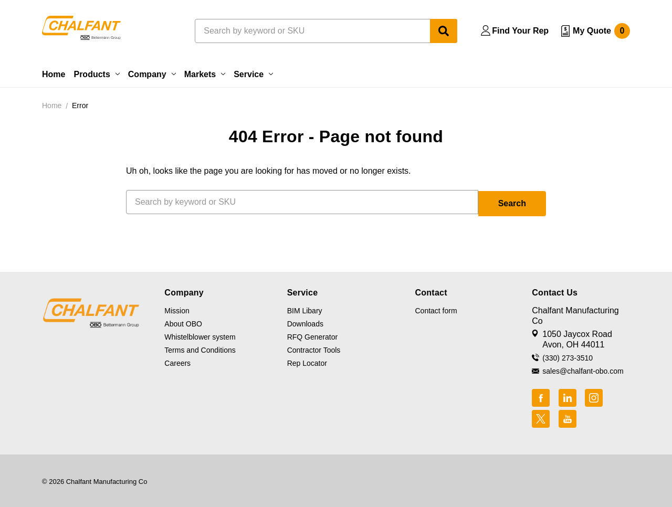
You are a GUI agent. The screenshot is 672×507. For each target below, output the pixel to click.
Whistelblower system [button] (199, 335)
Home (53, 74)
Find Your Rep (520, 30)
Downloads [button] (305, 322)
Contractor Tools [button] (314, 348)
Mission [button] (176, 309)
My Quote (601, 31)
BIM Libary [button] (304, 309)
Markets (204, 74)
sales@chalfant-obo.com (582, 369)
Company (152, 74)
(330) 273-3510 (567, 356)
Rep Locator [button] (307, 361)
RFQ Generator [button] (312, 335)
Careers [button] (177, 361)
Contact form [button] (436, 309)
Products (96, 74)
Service (253, 74)
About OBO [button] (183, 322)
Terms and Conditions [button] (199, 348)
